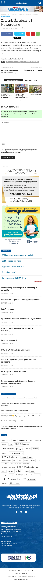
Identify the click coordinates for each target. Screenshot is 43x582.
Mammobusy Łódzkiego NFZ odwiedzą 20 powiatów (19, 289)
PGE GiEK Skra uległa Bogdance (15, 350)
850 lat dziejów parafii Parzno (17, 421)
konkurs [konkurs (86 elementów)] (4, 453)
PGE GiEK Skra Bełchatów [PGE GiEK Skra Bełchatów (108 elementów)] (20, 464)
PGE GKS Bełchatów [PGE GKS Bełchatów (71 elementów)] (8, 467)
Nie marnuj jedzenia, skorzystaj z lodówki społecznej (19, 361)
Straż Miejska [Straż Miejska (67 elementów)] (20, 475)
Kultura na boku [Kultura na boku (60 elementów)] (6, 460)
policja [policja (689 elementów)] (18, 471)
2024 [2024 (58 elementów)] (3, 440)
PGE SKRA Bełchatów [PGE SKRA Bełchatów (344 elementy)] (27, 467)
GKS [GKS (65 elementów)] (11, 444)
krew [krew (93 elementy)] (30, 457)
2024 (8, 61)
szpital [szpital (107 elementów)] (37, 475)
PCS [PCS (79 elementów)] (38, 460)
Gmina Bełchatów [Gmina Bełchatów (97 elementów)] (8, 448)
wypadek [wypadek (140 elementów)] (31, 479)
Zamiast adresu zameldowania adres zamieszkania (22, 398)
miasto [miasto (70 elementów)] (26, 460)
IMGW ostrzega (7, 309)
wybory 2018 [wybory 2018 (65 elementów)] (22, 479)
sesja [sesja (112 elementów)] (11, 475)
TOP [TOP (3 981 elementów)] (5, 479)
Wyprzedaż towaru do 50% (13, 266)
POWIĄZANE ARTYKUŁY (13, 80)
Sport (20, 570)
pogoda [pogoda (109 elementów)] (10, 471)
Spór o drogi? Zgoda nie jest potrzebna (16, 410)
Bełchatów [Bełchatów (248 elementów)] (23, 440)
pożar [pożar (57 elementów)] (32, 471)
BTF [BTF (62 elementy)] (31, 440)
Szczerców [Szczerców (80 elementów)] (29, 475)
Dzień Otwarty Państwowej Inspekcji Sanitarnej (21, 95)
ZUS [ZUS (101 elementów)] (17, 483)
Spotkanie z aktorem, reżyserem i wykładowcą (21, 319)
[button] (39, 3)
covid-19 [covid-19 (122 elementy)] (38, 440)
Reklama (26, 570)
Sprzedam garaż (9, 272)
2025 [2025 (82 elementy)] (8, 440)
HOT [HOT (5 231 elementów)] (19, 449)
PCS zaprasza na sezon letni (13, 371)
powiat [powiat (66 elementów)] (27, 471)
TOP (23, 61)
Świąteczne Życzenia (33, 70)
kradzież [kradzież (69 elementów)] (24, 457)
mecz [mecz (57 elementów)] (20, 460)
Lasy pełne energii (35, 94)
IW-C (6, 28)
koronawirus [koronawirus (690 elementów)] (16, 453)
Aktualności (14, 14)
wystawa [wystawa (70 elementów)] (4, 483)
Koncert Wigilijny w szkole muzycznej (9, 71)
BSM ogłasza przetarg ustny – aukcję (18, 255)
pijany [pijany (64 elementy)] (4, 471)
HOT (18, 61)
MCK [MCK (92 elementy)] (15, 460)
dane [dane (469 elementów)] (4, 444)
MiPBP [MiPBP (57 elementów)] (33, 460)
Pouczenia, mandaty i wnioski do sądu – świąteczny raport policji (18, 382)
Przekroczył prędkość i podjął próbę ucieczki (6, 95)
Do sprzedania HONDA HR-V (14, 278)
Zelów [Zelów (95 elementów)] (12, 483)
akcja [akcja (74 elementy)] (14, 440)
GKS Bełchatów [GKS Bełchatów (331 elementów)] (22, 444)
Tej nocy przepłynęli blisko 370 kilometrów (28, 416)
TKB (33, 570)
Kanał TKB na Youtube (21, 573)
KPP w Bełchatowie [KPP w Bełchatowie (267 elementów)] (10, 457)
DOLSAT (13, 61)
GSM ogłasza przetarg (11, 261)
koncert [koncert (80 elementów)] (35, 449)
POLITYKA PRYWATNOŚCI (21, 579)
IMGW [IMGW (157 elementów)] (28, 449)
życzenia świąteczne (32, 61)
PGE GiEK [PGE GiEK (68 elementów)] (5, 463)
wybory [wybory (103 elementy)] (13, 479)
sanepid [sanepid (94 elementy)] (4, 475)
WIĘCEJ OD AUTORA (31, 80)
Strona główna (5, 14)
